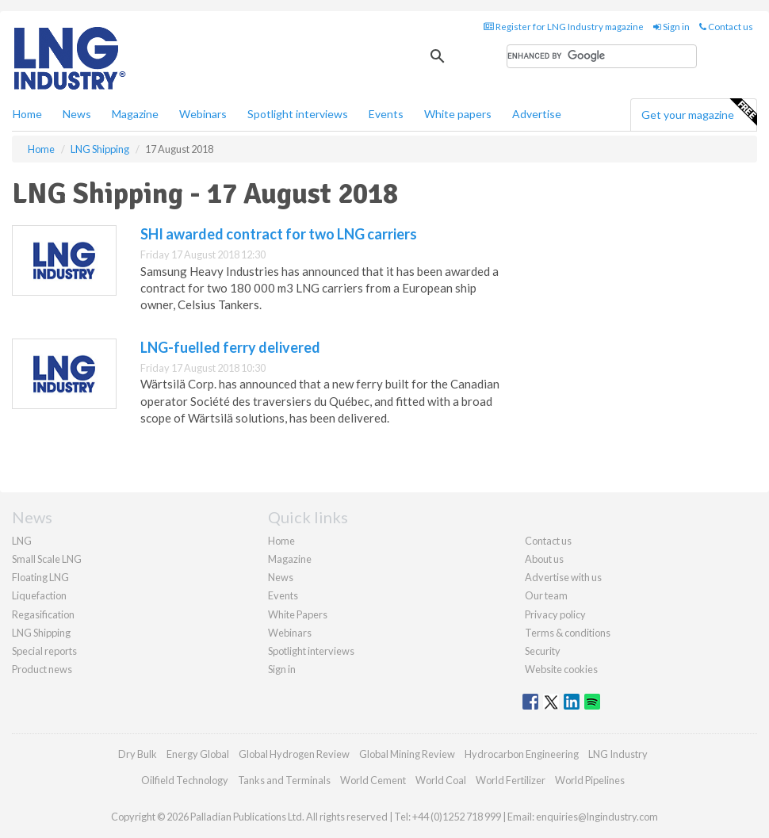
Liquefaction (39, 595)
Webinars (203, 114)
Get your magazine (698, 112)
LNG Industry (618, 754)
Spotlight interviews (297, 114)
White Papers (297, 614)
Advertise (536, 114)
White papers (458, 114)
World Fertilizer (510, 780)
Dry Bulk (137, 754)
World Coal (440, 780)
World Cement (373, 780)
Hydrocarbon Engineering (522, 754)
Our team (546, 595)
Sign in (671, 26)
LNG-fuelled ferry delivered (230, 347)
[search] (602, 56)
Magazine (135, 114)
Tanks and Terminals (284, 780)
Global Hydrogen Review (294, 754)
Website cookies (561, 669)
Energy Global (197, 754)
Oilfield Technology (184, 780)
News (280, 577)
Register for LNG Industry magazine (564, 26)
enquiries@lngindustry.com (597, 816)
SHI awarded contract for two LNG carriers (278, 234)
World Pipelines (590, 780)
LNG (22, 540)
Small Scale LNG (47, 559)
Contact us (726, 26)
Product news (42, 669)
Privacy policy (555, 614)
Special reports (44, 651)
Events (386, 114)
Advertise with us (563, 577)
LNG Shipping (41, 632)
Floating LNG (40, 577)
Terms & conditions (567, 632)
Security (542, 651)
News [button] (77, 114)
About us (544, 559)
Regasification (43, 614)
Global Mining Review (407, 754)
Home (27, 114)
